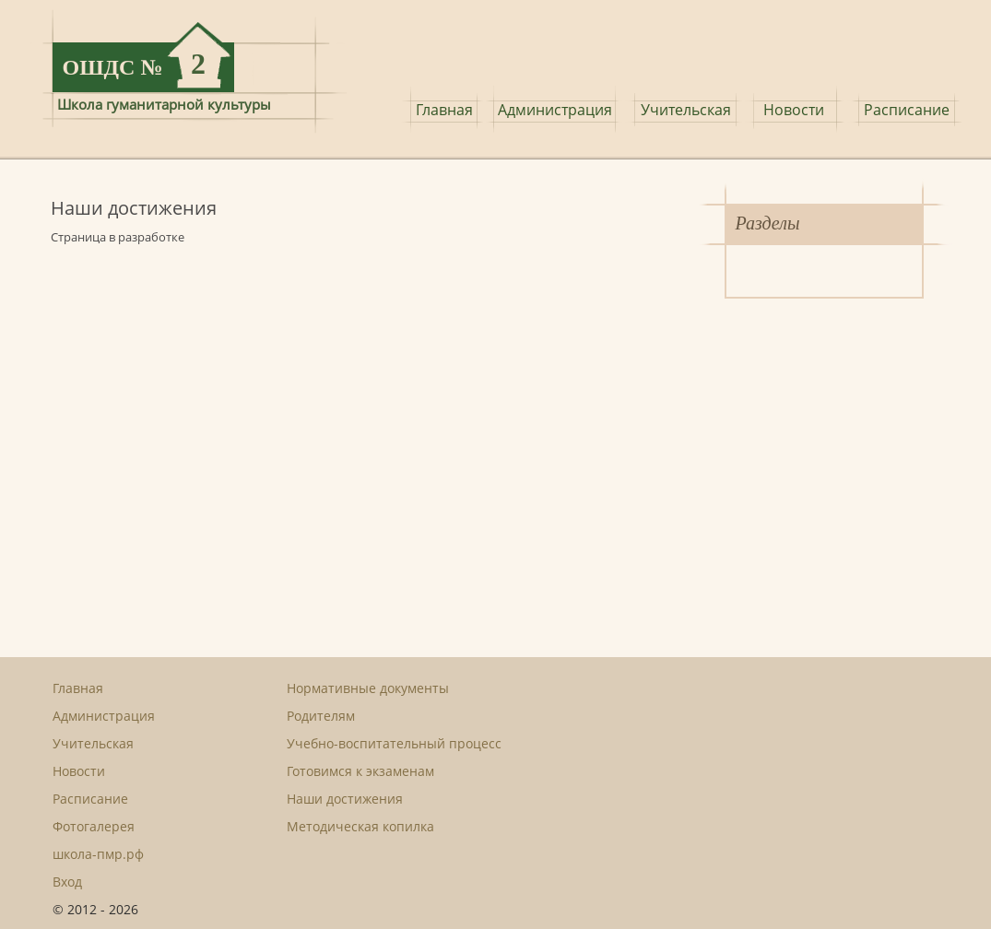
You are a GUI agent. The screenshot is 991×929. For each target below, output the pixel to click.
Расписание (907, 110)
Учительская (686, 110)
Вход (67, 881)
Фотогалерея (94, 826)
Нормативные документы (368, 688)
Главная (444, 110)
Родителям (321, 715)
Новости (793, 110)
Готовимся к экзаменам (360, 771)
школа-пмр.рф (98, 854)
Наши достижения (345, 798)
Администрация (555, 110)
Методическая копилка (360, 826)
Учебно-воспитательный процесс (394, 743)
